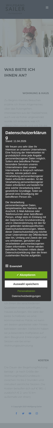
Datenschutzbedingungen (26, 296)
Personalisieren (26, 291)
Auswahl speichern (26, 283)
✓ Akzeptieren (26, 274)
